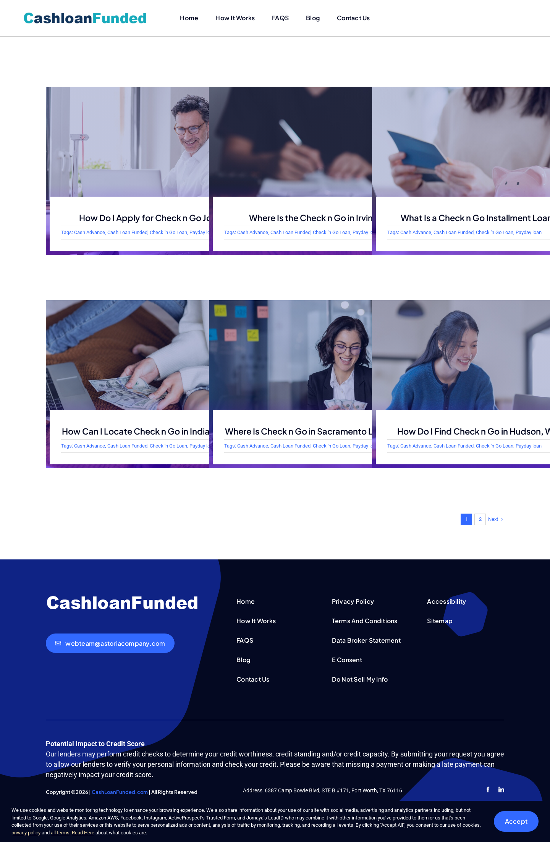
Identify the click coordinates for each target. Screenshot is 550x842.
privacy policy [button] (25, 833)
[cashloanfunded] (85, 14)
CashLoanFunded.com (120, 792)
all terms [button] (60, 833)
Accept (516, 821)
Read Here (83, 833)
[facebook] (488, 789)
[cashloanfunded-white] (122, 597)
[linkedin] (501, 789)
